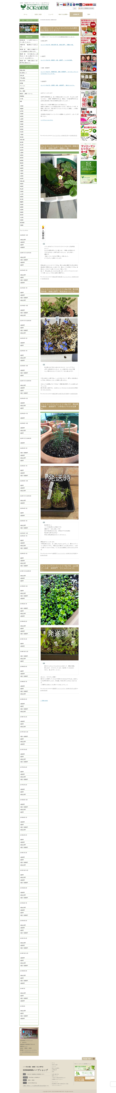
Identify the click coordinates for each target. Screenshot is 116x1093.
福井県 (21, 150)
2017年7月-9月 (23, 749)
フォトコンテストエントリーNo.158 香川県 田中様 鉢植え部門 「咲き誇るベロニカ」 (60, 290)
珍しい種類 (22, 91)
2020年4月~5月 (23, 553)
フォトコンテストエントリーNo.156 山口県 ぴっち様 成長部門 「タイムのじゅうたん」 (59, 568)
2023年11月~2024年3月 (25, 438)
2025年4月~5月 (23, 508)
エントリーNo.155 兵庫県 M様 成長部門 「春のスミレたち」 (58, 85)
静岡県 (21, 160)
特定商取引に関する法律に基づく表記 (60, 1083)
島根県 (21, 186)
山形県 (21, 119)
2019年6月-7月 (23, 603)
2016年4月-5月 (23, 835)
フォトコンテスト (24, 230)
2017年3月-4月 (23, 784)
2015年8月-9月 (23, 888)
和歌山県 (22, 181)
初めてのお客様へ (63, 14)
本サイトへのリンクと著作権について (83, 1063)
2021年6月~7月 (23, 288)
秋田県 (21, 116)
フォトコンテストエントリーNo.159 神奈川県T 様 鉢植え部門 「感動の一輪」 (59, 147)
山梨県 (21, 152)
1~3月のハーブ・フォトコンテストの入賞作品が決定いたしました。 (59, 29)
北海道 (21, 106)
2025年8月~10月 (24, 533)
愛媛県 (21, 202)
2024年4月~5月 (23, 448)
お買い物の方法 (55, 1074)
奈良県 (21, 178)
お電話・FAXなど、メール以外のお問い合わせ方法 (34, 1085)
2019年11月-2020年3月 (25, 571)
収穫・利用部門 (24, 260)
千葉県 (21, 134)
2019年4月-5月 (23, 621)
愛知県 (21, 163)
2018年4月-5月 (23, 699)
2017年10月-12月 (24, 732)
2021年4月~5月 (23, 270)
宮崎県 (21, 220)
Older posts (44, 700)
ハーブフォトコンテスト (47, 120)
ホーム (25, 14)
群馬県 (21, 129)
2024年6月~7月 (23, 465)
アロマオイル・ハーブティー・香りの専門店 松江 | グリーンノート (28, 1052)
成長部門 (22, 242)
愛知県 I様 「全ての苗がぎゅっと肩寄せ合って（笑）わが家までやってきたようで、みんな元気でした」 (29, 56)
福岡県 (21, 207)
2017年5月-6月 (23, 767)
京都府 (21, 170)
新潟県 (21, 142)
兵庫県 (21, 176)
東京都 (21, 137)
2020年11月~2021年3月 (25, 252)
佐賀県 (21, 209)
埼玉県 (21, 132)
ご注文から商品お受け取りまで (58, 1077)
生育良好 (22, 88)
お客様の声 (76, 14)
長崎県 (21, 212)
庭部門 (22, 245)
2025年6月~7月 (23, 520)
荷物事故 (22, 96)
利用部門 (22, 247)
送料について (55, 1076)
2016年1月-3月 (23, 852)
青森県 (21, 108)
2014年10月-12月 (24, 953)
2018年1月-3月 (23, 717)
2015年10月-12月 (24, 870)
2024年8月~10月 (24, 481)
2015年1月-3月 (23, 938)
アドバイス (22, 85)
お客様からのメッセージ (57, 1079)
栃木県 (21, 126)
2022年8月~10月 (24, 365)
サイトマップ (55, 1082)
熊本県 (21, 214)
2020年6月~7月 (23, 536)
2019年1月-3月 (23, 639)
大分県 (21, 217)
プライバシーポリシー (57, 1085)
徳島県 (21, 196)
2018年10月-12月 (24, 651)
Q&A (88, 14)
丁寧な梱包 (22, 78)
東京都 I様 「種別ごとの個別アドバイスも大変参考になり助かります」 (29, 50)
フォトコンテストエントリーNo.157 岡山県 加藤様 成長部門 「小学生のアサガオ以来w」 (59, 406)
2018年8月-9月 (23, 666)
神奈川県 (22, 139)
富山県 (21, 145)
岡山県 (21, 189)
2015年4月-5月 (23, 920)
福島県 (21, 121)
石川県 (21, 147)
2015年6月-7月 (23, 903)
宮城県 (21, 113)
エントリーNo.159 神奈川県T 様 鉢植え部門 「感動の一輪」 (57, 44)
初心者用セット (23, 73)
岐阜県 (21, 157)
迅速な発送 (22, 70)
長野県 (21, 155)
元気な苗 (22, 75)
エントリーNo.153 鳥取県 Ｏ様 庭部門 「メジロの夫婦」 (57, 60)
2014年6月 (22, 1006)
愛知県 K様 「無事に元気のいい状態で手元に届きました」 (28, 61)
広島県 (21, 191)
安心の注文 (22, 80)
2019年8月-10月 (24, 586)
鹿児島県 (22, 222)
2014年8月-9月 (23, 971)
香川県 (21, 199)
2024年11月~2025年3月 (25, 496)
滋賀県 (21, 168)
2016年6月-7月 (23, 817)
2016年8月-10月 (24, 799)
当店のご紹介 (38, 14)
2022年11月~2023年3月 (25, 380)
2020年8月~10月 (24, 235)
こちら (25, 1046)
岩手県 (21, 111)
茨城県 (21, 124)
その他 (21, 98)
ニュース (50, 14)
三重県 (21, 165)
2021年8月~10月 (24, 305)
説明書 (21, 83)
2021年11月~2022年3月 (25, 320)
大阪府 (21, 173)
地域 (21, 101)
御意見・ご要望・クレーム (26, 93)
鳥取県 (21, 183)
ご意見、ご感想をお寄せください (29, 20)
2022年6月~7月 (23, 350)
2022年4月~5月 (23, 338)
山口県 (21, 194)
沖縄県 (21, 225)
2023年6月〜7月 (24, 413)
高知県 (21, 204)
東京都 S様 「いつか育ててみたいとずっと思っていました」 (29, 41)
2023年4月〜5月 (24, 398)
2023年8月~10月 (24, 423)
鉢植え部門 (23, 239)
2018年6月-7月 (23, 681)
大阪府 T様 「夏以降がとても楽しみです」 (29, 45)
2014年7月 (22, 988)
